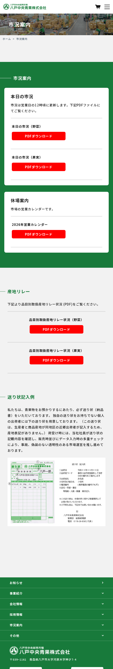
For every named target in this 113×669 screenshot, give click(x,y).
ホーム (7, 39)
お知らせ (56, 583)
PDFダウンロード (38, 136)
